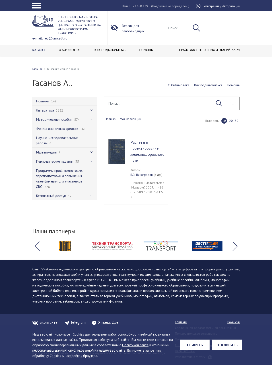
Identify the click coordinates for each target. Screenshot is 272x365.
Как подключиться (208, 85)
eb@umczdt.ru (56, 38)
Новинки (110, 119)
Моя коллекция (130, 119)
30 (237, 121)
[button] (37, 246)
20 (231, 121)
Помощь (233, 85)
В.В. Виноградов (141, 175)
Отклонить (227, 345)
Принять (195, 345)
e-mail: (37, 38)
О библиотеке (179, 85)
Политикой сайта (135, 345)
